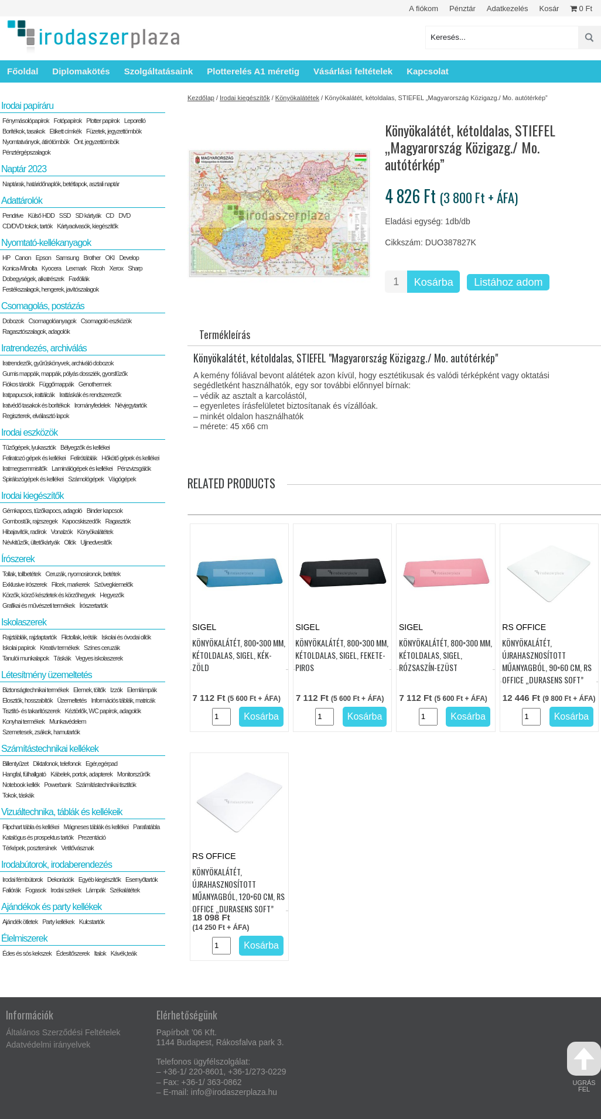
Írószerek (18, 559)
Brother (91, 257)
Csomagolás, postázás (42, 306)
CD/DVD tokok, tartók (27, 226)
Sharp (135, 268)
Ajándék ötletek (19, 921)
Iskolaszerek (23, 622)
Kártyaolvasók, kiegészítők (87, 226)
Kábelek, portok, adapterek (81, 774)
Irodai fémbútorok (22, 879)
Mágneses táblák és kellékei (96, 826)
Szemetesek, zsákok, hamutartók (41, 731)
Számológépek (86, 478)
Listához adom (508, 282)
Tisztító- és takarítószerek (31, 710)
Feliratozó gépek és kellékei (34, 457)
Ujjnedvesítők (95, 542)
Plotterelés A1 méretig (253, 71)
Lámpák (95, 890)
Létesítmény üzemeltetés (46, 675)
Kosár (549, 8)
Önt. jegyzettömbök (96, 141)
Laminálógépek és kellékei (82, 468)
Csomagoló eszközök (106, 320)
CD (109, 215)
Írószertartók (93, 605)
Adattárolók (21, 201)
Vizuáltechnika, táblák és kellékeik (61, 812)
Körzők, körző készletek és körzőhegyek (48, 594)
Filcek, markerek (71, 584)
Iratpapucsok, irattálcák (28, 394)
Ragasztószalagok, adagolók (36, 331)
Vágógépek (122, 478)
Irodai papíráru (27, 106)
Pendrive (12, 215)
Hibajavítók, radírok (24, 531)
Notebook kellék (20, 784)
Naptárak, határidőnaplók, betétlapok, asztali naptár (60, 183)
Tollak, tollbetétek (21, 573)
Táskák (61, 658)
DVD (124, 215)
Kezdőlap (200, 97)
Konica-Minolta (19, 268)
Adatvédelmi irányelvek (48, 1044)
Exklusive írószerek (24, 584)
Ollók (70, 542)
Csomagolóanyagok (52, 320)
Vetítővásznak (77, 847)
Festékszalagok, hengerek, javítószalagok (50, 289)
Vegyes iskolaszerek (99, 658)
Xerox (116, 268)
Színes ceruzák (101, 647)
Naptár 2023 (23, 169)
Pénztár (462, 8)
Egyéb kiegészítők (99, 879)
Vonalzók (62, 531)
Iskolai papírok (18, 647)
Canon (22, 257)
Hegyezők (112, 594)
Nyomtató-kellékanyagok (46, 243)
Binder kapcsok (104, 510)
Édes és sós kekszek (27, 953)
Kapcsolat (428, 71)
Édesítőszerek (73, 953)
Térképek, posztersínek (29, 847)
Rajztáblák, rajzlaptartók (29, 637)
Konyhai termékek (23, 721)
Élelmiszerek (24, 938)
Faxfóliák (79, 278)
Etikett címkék (65, 131)
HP (6, 257)
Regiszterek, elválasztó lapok (35, 415)
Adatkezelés (507, 8)
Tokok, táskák (18, 795)
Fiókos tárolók (18, 384)
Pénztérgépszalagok (26, 152)
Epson (43, 257)
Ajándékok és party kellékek (51, 907)
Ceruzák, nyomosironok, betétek (82, 573)
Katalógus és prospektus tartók (37, 837)
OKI (109, 257)
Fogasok (35, 890)
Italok (99, 953)
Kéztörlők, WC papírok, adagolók (103, 710)
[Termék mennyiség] (396, 282)
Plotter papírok (102, 120)
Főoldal (22, 71)
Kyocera (51, 268)
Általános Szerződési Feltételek (63, 1032)
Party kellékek (58, 921)
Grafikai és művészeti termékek (38, 605)
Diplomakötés (81, 71)
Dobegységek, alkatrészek (33, 278)
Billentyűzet (15, 763)
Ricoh (97, 268)
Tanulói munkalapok (25, 658)
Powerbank (57, 784)
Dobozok (12, 320)
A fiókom (423, 8)
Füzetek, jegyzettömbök (113, 131)
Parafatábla (146, 826)
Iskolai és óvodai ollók (126, 637)
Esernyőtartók (141, 879)
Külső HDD (41, 215)
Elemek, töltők (89, 689)
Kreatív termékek (59, 647)
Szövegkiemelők (113, 584)
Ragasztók (117, 521)
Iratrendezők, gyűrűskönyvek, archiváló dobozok (57, 363)
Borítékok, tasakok (23, 131)
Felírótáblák (83, 457)
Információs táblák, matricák (123, 700)
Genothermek (94, 384)
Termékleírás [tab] (224, 334)
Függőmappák (56, 384)
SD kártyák (88, 215)
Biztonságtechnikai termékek (35, 689)
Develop (128, 257)
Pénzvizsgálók (134, 468)
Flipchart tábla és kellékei (30, 826)
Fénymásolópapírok (25, 120)
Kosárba (433, 282)
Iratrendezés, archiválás (44, 348)
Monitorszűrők (133, 774)
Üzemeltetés (71, 700)
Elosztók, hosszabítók (27, 700)
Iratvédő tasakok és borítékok (36, 405)
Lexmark (76, 268)
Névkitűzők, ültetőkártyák (30, 542)
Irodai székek (65, 890)
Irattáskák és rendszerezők (90, 394)
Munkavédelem (67, 721)
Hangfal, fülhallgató (24, 774)
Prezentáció (91, 837)
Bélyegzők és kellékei (85, 447)
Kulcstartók (91, 921)
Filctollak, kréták (79, 637)
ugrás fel (584, 1067)
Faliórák (11, 890)
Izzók (116, 689)
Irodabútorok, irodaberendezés (56, 865)
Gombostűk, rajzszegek (29, 521)
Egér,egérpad (101, 763)
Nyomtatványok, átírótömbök (35, 141)
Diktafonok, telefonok (57, 763)
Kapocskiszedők (81, 521)
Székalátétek (124, 890)
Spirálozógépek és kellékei (32, 478)
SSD (65, 215)
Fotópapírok (68, 120)
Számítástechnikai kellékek (49, 749)
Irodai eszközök (29, 432)
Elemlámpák (142, 689)
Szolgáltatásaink (158, 71)
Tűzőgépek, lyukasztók (29, 447)
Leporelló (134, 120)
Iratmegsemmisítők (24, 468)
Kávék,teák (123, 953)
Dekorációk (60, 879)
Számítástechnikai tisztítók (106, 784)
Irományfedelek (92, 405)
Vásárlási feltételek (352, 71)
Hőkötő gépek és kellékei (130, 457)
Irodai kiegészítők (245, 97)
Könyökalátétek (297, 97)
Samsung (67, 257)
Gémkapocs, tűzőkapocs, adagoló (42, 510)
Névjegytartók (130, 405)
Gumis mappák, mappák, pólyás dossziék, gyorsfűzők (64, 373)
